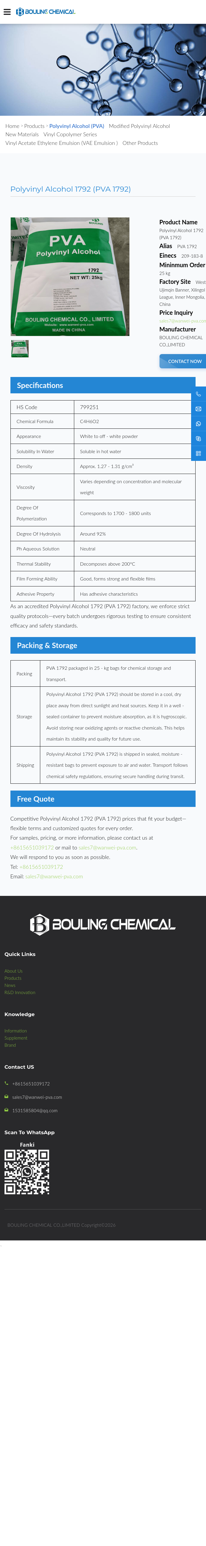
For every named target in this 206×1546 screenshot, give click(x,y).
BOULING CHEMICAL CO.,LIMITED (43, 1225)
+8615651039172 (32, 847)
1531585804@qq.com (35, 1110)
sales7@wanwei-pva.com (107, 847)
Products (34, 126)
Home (12, 126)
